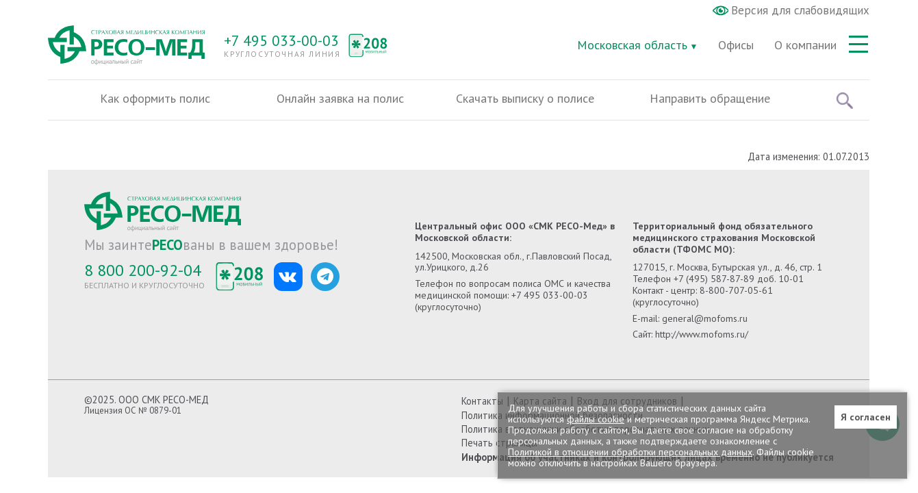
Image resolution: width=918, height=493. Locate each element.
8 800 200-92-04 (142, 270)
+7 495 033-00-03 (281, 40)
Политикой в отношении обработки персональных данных (630, 452)
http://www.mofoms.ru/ (701, 334)
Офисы (736, 45)
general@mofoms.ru (705, 318)
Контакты (482, 400)
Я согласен (866, 417)
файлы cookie (595, 419)
